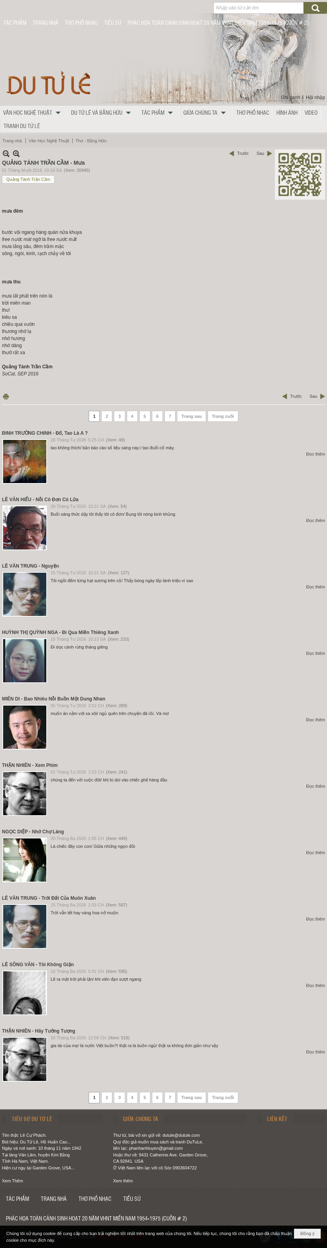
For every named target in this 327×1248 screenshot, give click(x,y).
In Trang (6, 396)
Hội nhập (315, 97)
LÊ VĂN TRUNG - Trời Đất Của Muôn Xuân (49, 898)
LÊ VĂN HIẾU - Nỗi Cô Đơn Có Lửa (40, 499)
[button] (34, 112)
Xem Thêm (12, 1180)
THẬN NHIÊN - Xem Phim (30, 765)
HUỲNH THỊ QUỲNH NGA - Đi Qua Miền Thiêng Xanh (60, 632)
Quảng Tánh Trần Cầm (28, 179)
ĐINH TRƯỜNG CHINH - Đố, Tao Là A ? (45, 433)
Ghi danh (290, 97)
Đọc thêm (315, 454)
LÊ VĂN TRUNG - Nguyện (30, 566)
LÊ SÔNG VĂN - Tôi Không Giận (38, 964)
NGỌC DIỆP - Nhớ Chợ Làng (33, 831)
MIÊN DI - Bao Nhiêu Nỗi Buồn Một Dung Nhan (53, 699)
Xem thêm (123, 1180)
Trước (242, 153)
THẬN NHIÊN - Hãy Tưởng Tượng (38, 1031)
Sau (260, 153)
